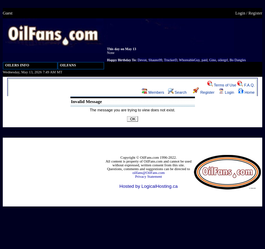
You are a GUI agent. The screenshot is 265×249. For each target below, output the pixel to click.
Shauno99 (155, 60)
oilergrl (223, 60)
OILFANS (68, 65)
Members (153, 92)
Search (177, 92)
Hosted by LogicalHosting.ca (148, 186)
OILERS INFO (17, 65)
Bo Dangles (237, 60)
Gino (212, 60)
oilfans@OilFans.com (148, 173)
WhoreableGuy (189, 60)
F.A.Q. (246, 85)
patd (204, 60)
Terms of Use (221, 85)
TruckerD (170, 60)
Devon (142, 60)
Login (240, 13)
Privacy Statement (148, 176)
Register (255, 13)
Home (246, 92)
